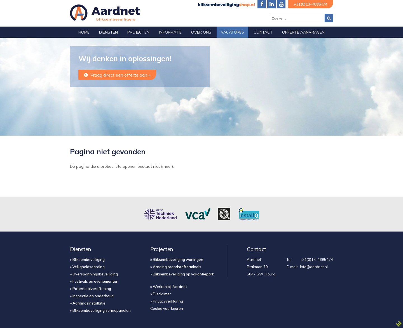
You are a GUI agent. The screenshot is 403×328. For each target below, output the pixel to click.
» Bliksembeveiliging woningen (176, 259)
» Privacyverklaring (166, 301)
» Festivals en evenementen (94, 281)
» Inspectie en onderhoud (92, 296)
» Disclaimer (160, 294)
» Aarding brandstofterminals (175, 267)
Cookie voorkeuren (166, 308)
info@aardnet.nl (314, 267)
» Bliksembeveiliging (87, 259)
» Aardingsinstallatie (88, 303)
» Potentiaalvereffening (90, 288)
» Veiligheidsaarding (87, 267)
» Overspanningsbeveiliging (94, 274)
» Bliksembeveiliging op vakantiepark (182, 274)
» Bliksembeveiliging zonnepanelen (100, 310)
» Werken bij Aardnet (168, 286)
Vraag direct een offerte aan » (117, 75)
